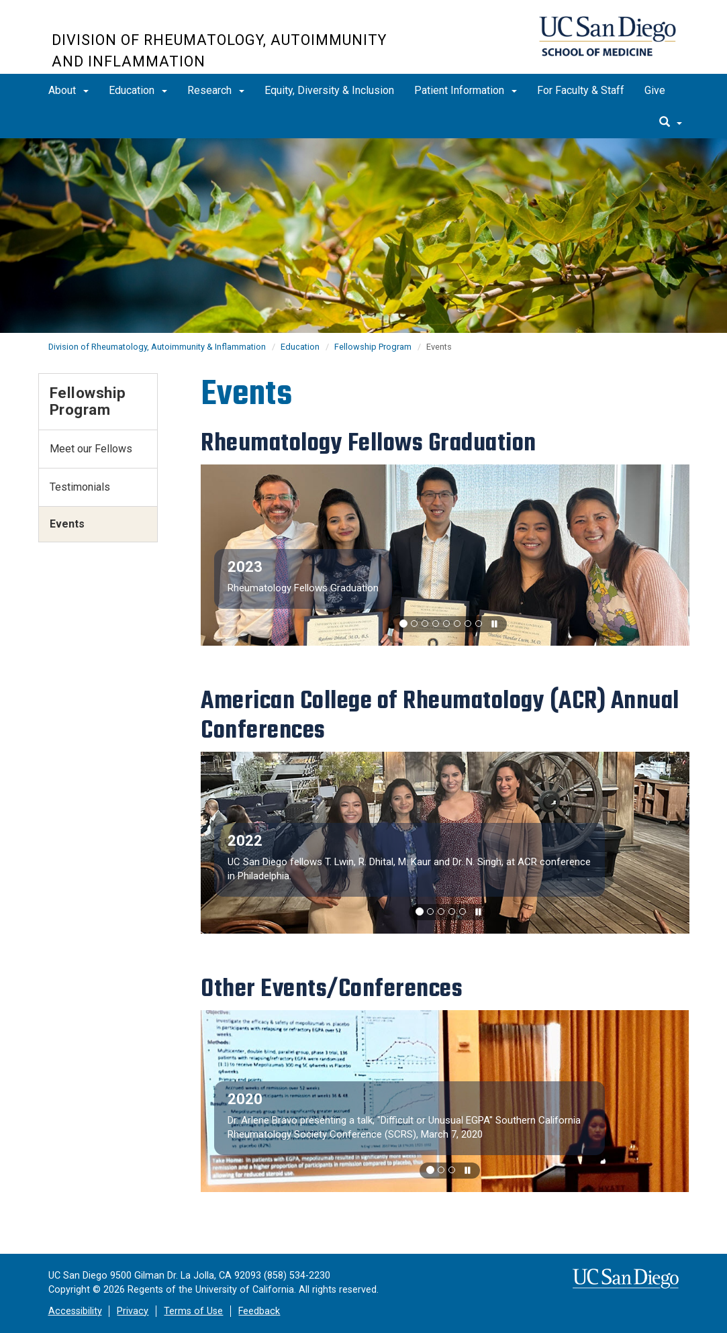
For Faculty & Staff (580, 90)
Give (654, 90)
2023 (245, 566)
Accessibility (75, 1311)
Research (215, 90)
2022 (245, 840)
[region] (445, 555)
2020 (245, 1099)
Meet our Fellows (91, 448)
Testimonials (80, 487)
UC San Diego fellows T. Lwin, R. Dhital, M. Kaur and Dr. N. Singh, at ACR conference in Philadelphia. (409, 869)
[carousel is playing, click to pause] (494, 624)
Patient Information (465, 90)
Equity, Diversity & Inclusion (329, 90)
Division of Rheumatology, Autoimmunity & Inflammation (157, 347)
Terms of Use (193, 1311)
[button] (403, 624)
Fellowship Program (372, 347)
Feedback (259, 1311)
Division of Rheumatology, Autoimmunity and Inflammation (219, 51)
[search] (670, 122)
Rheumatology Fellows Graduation (303, 588)
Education (138, 90)
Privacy (132, 1311)
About (68, 90)
